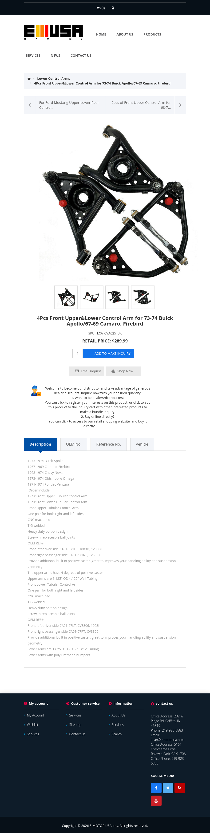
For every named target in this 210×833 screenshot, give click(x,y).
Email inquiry (91, 371)
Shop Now (125, 371)
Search (115, 734)
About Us (117, 715)
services (31, 734)
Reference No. (108, 444)
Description (40, 444)
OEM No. (74, 444)
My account (34, 715)
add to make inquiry (112, 353)
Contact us (76, 734)
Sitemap (73, 724)
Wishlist (31, 724)
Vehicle (142, 444)
